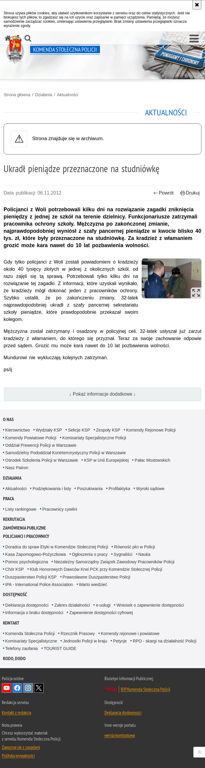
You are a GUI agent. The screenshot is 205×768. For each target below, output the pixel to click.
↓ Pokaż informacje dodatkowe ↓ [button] (102, 394)
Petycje (120, 641)
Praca (8, 498)
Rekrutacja (14, 519)
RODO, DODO (14, 658)
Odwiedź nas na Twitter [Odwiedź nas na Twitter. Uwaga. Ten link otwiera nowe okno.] (39, 688)
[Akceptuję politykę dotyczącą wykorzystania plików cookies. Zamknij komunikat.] (196, 5)
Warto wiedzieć (93, 584)
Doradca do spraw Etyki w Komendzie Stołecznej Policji (56, 546)
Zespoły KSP (108, 430)
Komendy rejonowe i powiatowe (130, 633)
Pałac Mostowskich (152, 460)
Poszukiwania (90, 488)
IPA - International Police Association (39, 584)
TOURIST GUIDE (60, 648)
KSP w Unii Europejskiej (106, 460)
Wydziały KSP (49, 430)
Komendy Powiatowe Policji (30, 437)
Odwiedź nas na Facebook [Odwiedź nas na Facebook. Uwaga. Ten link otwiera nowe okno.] (17, 688)
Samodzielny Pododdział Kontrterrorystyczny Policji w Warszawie (65, 452)
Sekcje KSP (79, 430)
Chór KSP (14, 569)
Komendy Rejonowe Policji (151, 430)
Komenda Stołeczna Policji (30, 633)
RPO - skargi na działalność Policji (164, 641)
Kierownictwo (17, 430)
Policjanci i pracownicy (26, 536)
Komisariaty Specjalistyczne (31, 641)
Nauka (144, 554)
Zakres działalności (72, 605)
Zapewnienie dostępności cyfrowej (101, 612)
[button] (194, 39)
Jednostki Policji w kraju (85, 641)
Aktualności (67, 94)
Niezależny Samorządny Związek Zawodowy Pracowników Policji (114, 561)
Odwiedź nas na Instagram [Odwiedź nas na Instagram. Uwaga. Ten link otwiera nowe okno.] (28, 688)
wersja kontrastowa (119, 735)
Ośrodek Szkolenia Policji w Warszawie (41, 460)
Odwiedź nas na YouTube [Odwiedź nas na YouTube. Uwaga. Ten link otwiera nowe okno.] (6, 688)
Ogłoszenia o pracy (90, 554)
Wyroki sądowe (150, 488)
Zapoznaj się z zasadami (21, 747)
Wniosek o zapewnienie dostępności (150, 605)
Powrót (163, 192)
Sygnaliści (123, 554)
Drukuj (190, 192)
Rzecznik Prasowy (78, 633)
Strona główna (17, 94)
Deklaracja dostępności (27, 605)
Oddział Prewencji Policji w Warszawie (40, 445)
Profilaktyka (119, 488)
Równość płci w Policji (134, 546)
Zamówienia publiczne (24, 528)
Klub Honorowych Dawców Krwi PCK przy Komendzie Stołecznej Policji (96, 569)
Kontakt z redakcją (16, 712)
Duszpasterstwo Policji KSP (31, 577)
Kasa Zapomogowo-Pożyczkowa (35, 554)
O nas (8, 419)
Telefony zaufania (21, 648)
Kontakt (11, 623)
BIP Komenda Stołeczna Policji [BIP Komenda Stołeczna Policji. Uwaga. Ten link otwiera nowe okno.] (145, 689)
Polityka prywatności (18, 755)
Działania (43, 94)
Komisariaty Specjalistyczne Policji (94, 437)
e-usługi (103, 605)
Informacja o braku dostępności (34, 612)
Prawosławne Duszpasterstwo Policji (96, 577)
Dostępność (15, 594)
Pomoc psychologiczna (26, 561)
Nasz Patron (16, 467)
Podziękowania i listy (52, 488)
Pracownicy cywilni (59, 509)
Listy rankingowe (20, 509)
